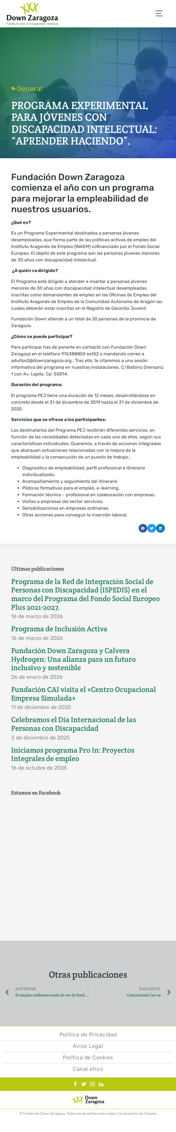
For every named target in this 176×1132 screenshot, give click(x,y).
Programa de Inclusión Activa (59, 628)
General (29, 88)
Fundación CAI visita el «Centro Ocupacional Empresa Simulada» (83, 694)
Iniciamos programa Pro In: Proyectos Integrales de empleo (72, 754)
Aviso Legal (88, 1046)
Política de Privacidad (88, 1034)
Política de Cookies (88, 1057)
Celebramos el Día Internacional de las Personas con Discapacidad (73, 724)
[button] (143, 528)
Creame (150, 1114)
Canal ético (88, 1069)
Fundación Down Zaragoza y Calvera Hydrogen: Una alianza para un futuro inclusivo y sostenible (73, 659)
